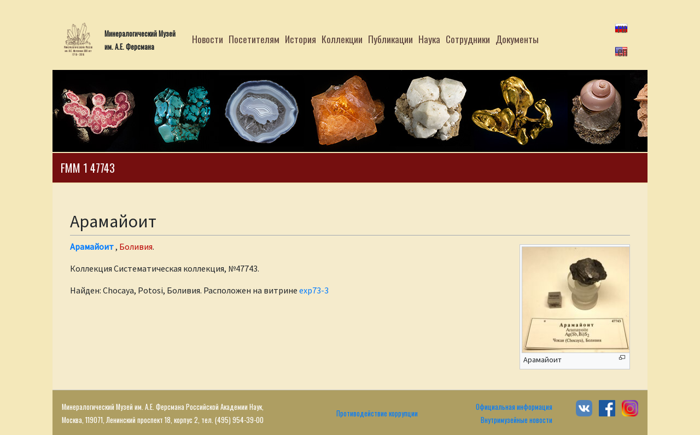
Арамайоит (92, 246)
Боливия (136, 246)
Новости (207, 39)
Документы (517, 39)
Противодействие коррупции (377, 413)
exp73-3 (314, 290)
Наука (429, 39)
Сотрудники (468, 39)
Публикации (390, 39)
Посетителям (254, 39)
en (622, 51)
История (300, 39)
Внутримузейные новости (516, 420)
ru (622, 27)
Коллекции (342, 39)
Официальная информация (514, 407)
